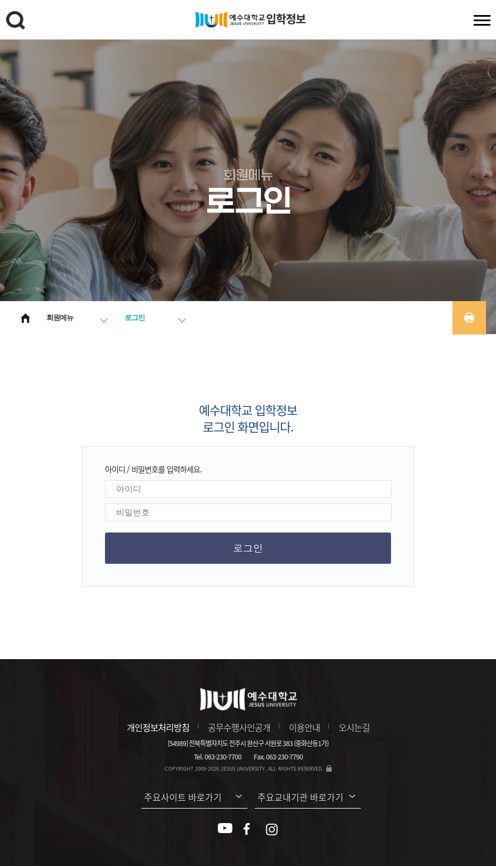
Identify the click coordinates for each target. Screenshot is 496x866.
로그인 (135, 317)
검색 (17, 22)
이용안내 (304, 727)
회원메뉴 (59, 317)
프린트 (469, 318)
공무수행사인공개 (239, 727)
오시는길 (354, 727)
